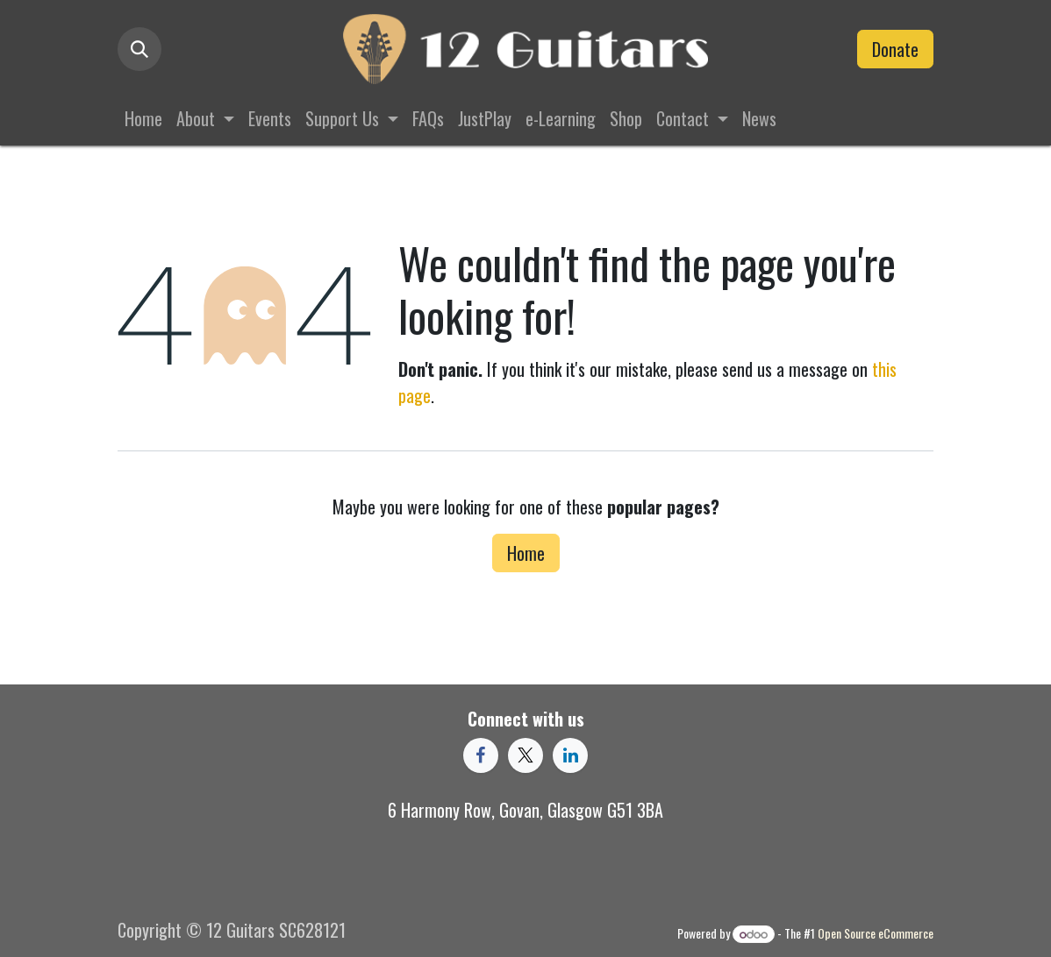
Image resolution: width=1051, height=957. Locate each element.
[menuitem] (143, 118)
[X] (525, 755)
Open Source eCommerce (875, 933)
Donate (895, 49)
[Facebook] (480, 755)
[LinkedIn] (570, 755)
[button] (139, 49)
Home (526, 553)
